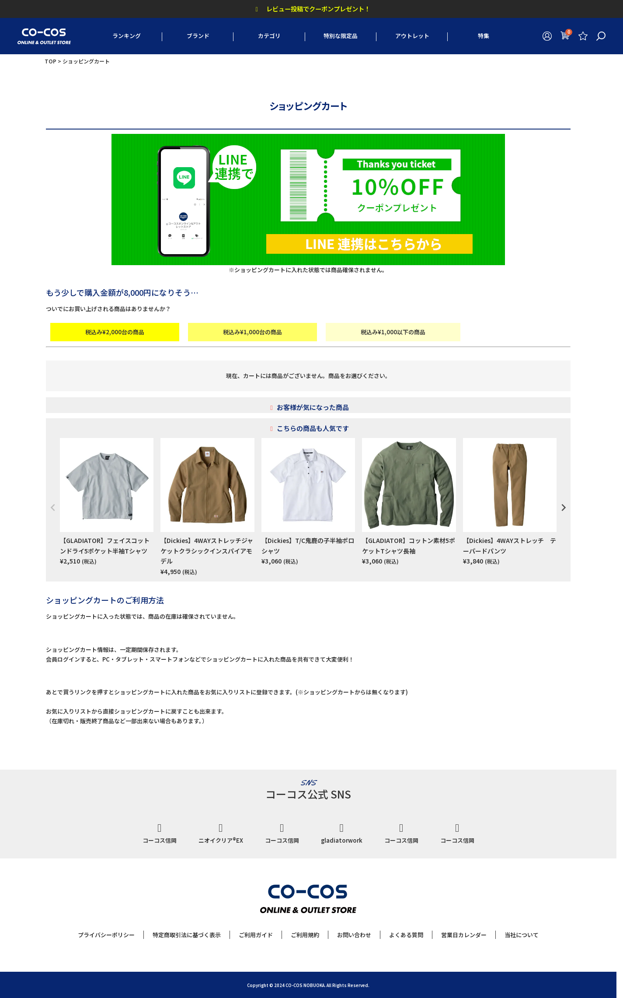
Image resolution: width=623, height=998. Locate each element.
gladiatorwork (341, 833)
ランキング (126, 36)
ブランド (198, 36)
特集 (483, 36)
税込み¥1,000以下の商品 (393, 332)
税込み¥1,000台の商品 (252, 332)
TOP (50, 61)
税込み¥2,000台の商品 (114, 332)
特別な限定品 (341, 36)
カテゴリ (269, 36)
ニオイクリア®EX (220, 833)
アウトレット (412, 36)
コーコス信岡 (160, 833)
